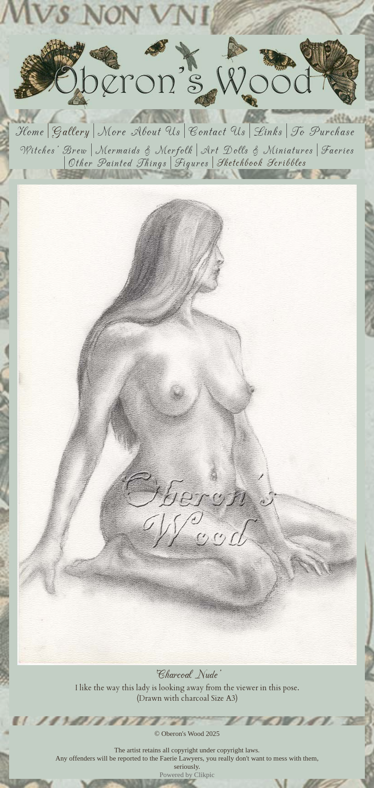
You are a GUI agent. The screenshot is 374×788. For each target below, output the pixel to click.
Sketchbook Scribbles (261, 162)
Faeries (337, 149)
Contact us (217, 130)
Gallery (71, 130)
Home (30, 130)
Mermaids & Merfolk (144, 149)
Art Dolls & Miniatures (257, 149)
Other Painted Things (117, 162)
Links (268, 130)
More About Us (139, 130)
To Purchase (323, 130)
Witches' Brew (54, 149)
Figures (192, 162)
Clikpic (204, 774)
